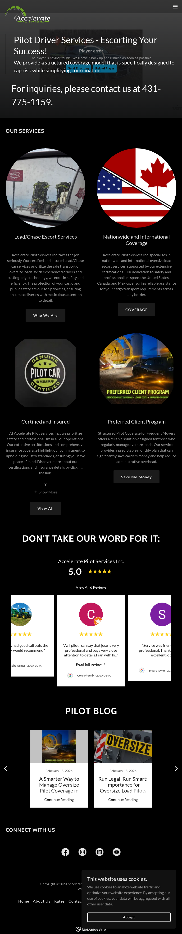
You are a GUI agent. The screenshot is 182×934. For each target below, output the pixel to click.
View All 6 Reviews (91, 587)
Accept (129, 917)
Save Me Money (136, 477)
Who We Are (45, 315)
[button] (175, 6)
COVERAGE (136, 309)
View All (45, 508)
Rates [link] (59, 901)
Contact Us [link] (78, 901)
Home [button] (23, 901)
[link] (27, 7)
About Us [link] (41, 901)
